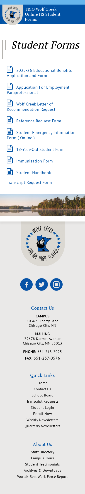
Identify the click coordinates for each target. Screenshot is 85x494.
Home (42, 383)
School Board (43, 395)
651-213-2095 (49, 351)
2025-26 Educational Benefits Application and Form (39, 73)
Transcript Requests (43, 401)
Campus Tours (42, 458)
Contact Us (42, 389)
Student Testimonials (42, 464)
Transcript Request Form (29, 182)
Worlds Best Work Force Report (42, 476)
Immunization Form (34, 161)
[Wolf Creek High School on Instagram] (56, 284)
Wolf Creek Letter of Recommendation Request (31, 106)
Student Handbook (33, 172)
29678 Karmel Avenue (42, 340)
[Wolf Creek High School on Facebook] (26, 284)
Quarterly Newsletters (43, 426)
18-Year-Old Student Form (40, 149)
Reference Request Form (38, 121)
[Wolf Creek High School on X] (41, 284)
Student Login (42, 407)
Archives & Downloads (42, 470)
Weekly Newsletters (42, 419)
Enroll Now (42, 413)
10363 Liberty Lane (42, 323)
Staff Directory (42, 452)
